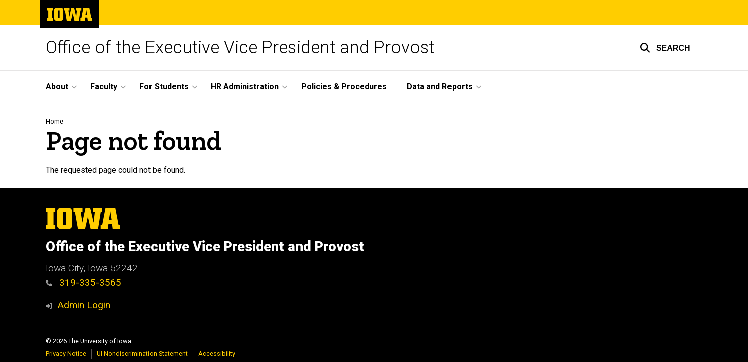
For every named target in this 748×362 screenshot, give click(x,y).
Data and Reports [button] (440, 86)
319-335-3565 (84, 282)
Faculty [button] (103, 86)
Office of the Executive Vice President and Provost (240, 47)
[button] (665, 47)
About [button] (57, 86)
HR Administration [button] (245, 86)
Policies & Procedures (344, 86)
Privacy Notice (66, 353)
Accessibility (216, 353)
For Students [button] (164, 86)
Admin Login (83, 305)
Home (54, 121)
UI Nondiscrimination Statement (142, 353)
